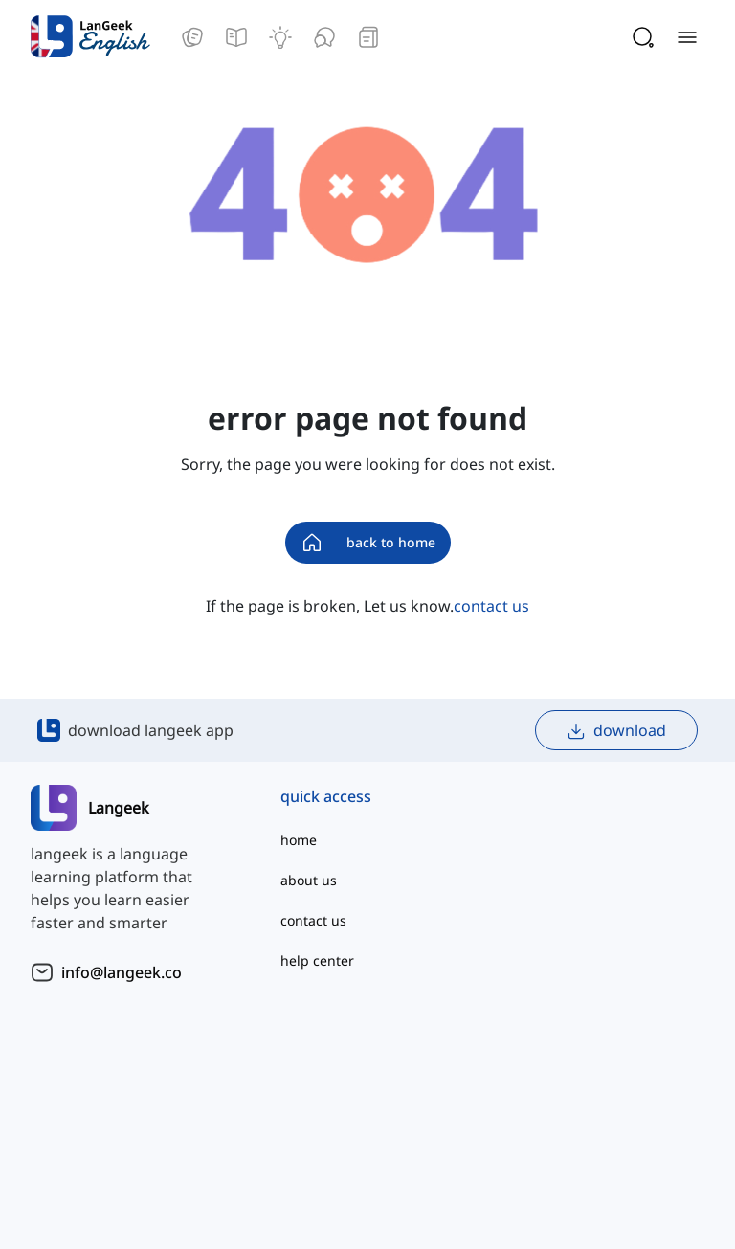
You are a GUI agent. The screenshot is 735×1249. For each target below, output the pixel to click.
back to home (368, 542)
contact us (491, 605)
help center (317, 960)
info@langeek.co (121, 972)
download (616, 731)
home (298, 840)
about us (308, 880)
